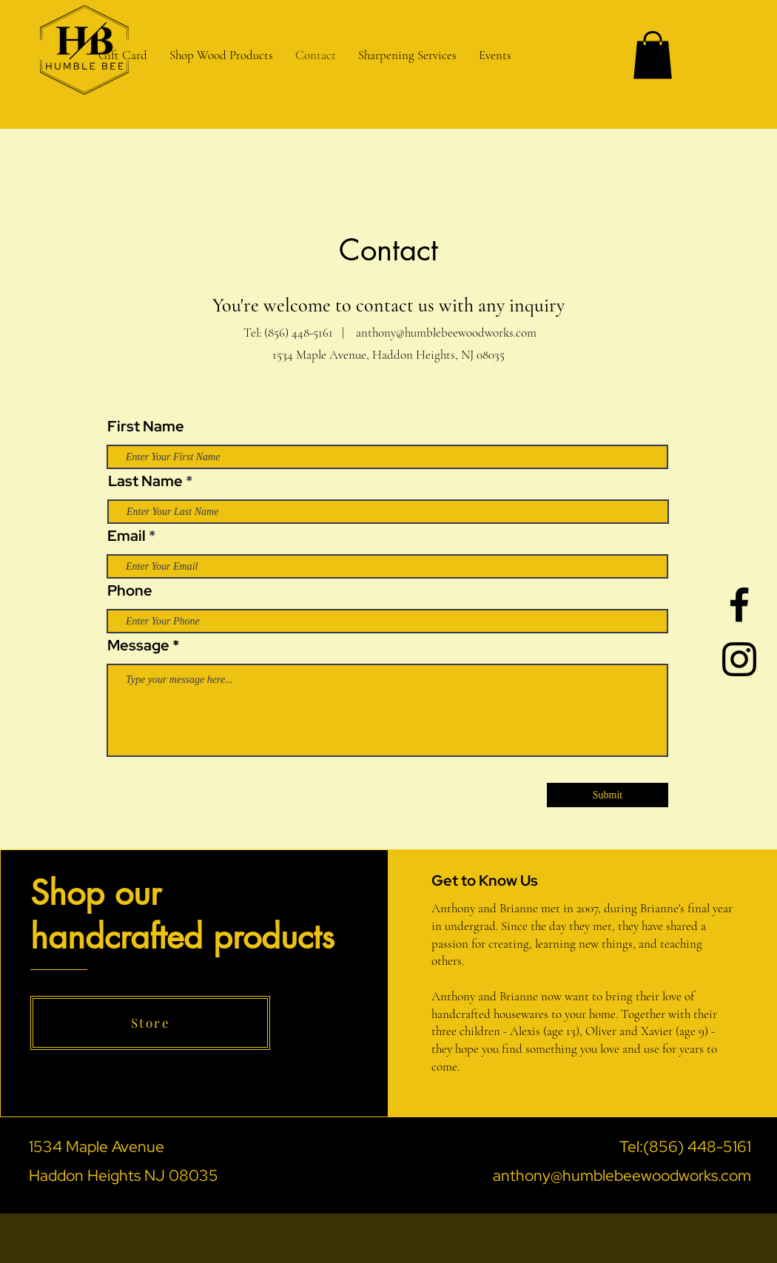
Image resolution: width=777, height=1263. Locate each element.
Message (138, 645)
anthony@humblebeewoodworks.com (446, 332)
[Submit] (607, 795)
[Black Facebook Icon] (739, 604)
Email (126, 535)
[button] (407, 55)
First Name (145, 426)
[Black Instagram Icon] (739, 659)
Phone (129, 590)
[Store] (150, 1023)
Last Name (145, 481)
